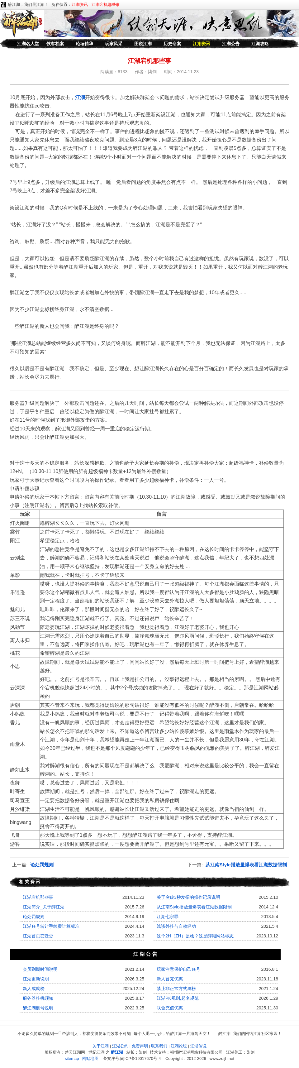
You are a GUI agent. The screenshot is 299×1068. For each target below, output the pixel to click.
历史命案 (172, 43)
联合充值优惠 (170, 1007)
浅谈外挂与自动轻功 (176, 926)
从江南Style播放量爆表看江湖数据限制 (246, 864)
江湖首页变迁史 (38, 935)
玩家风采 (113, 43)
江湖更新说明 (36, 978)
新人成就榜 (34, 988)
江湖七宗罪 (167, 916)
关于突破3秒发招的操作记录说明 (188, 897)
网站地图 (90, 1058)
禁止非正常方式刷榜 (176, 988)
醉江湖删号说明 (38, 1007)
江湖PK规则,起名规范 (178, 998)
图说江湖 (143, 43)
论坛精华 (84, 43)
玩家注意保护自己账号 (178, 969)
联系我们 (159, 1046)
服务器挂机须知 (38, 998)
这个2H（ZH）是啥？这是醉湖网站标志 (195, 935)
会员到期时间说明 (40, 969)
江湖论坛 (179, 1046)
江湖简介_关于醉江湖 (43, 906)
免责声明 (140, 1046)
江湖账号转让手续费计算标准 (51, 926)
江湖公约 (120, 1046)
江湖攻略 (260, 43)
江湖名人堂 (28, 43)
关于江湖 (101, 1046)
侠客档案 (55, 43)
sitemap (72, 1058)
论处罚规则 (42, 864)
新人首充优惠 (170, 978)
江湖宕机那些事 (38, 897)
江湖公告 (231, 43)
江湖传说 (198, 1046)
